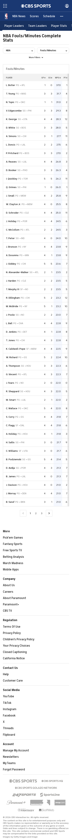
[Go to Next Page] (49, 513)
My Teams (9, 763)
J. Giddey (11, 263)
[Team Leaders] (37, 26)
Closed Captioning (15, 652)
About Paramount (14, 598)
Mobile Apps (11, 569)
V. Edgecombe (14, 110)
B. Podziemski (13, 459)
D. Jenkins (11, 331)
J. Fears (10, 382)
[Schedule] (49, 16)
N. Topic (10, 102)
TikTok (7, 703)
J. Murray (11, 493)
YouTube (8, 696)
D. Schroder (12, 212)
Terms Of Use (11, 627)
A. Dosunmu (12, 255)
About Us (9, 585)
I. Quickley (11, 178)
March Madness (13, 563)
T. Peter (10, 238)
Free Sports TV (12, 550)
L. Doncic (10, 144)
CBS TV (7, 611)
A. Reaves (11, 161)
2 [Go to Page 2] (36, 513)
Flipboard (9, 735)
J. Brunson (11, 246)
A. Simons (11, 136)
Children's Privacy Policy (18, 639)
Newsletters (11, 757)
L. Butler (10, 85)
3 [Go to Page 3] (41, 513)
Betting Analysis (13, 557)
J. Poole (10, 314)
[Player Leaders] (14, 26)
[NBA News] (19, 16)
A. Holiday (11, 433)
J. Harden (11, 280)
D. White (10, 127)
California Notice (14, 658)
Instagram (9, 709)
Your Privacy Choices (16, 646)
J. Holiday (11, 221)
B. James (11, 476)
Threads (8, 728)
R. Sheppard (12, 391)
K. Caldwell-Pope (15, 348)
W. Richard (11, 357)
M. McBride (12, 306)
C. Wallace (11, 408)
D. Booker (11, 170)
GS (50, 77)
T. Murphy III (12, 289)
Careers (8, 592)
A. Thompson (13, 365)
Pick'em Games (13, 537)
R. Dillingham (13, 297)
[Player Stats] (59, 26)
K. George (11, 119)
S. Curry (10, 416)
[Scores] (34, 16)
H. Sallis (10, 442)
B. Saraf (10, 501)
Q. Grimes (11, 187)
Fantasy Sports (12, 544)
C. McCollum (12, 229)
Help (6, 674)
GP (43, 77)
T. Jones (10, 340)
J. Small (10, 195)
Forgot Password (14, 769)
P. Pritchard (12, 153)
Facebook (9, 715)
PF (65, 77)
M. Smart (11, 399)
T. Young (10, 93)
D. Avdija (10, 467)
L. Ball (9, 323)
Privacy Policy (12, 633)
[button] (61, 16)
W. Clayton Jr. (13, 204)
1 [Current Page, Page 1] (30, 513)
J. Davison (11, 484)
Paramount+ (11, 604)
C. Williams (12, 450)
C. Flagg (10, 425)
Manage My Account (16, 750)
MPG (58, 77)
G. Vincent (11, 374)
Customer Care (13, 680)
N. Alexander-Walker (17, 272)
